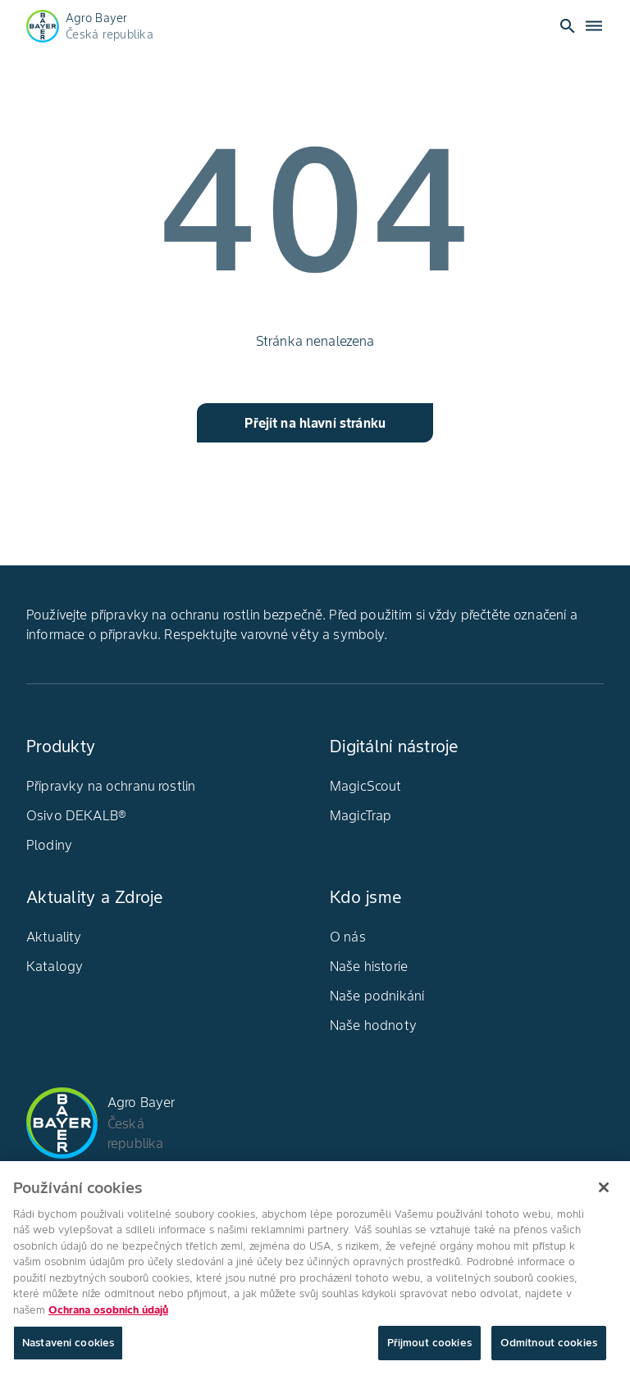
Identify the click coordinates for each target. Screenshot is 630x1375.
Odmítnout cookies (548, 1350)
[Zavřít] (604, 1194)
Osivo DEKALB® (76, 815)
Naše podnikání (377, 995)
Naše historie (369, 966)
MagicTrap (360, 815)
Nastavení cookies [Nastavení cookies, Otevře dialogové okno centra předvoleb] (68, 1350)
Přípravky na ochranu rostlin (110, 786)
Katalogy (54, 966)
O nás (348, 936)
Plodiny (49, 845)
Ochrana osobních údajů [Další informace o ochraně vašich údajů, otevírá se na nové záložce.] (108, 1316)
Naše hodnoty (373, 1025)
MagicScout (366, 786)
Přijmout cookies (429, 1350)
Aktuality (53, 936)
